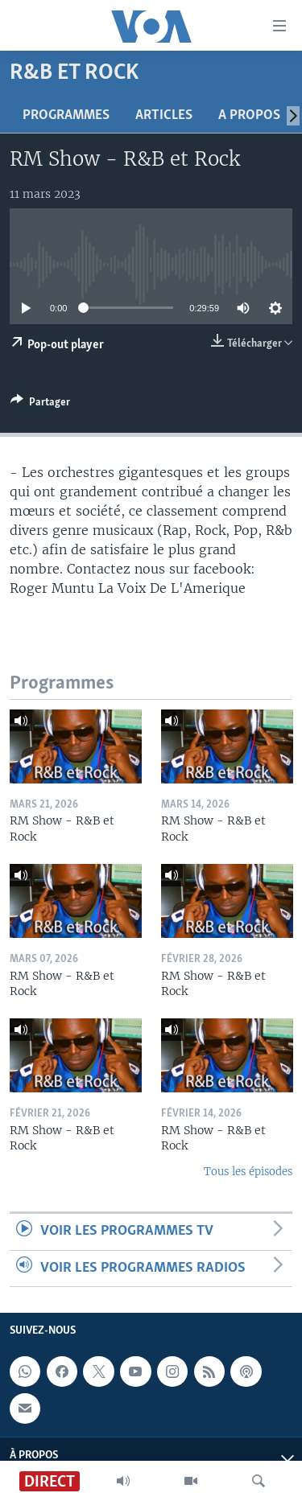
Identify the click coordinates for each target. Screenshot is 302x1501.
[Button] (40, 404)
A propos (249, 115)
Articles (163, 115)
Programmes (66, 115)
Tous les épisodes (248, 1171)
